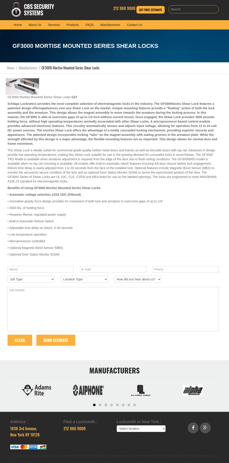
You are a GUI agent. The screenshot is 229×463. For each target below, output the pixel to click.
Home (18, 25)
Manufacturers (110, 25)
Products (73, 25)
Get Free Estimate (150, 9)
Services (54, 25)
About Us (34, 25)
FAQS (89, 25)
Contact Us (134, 25)
